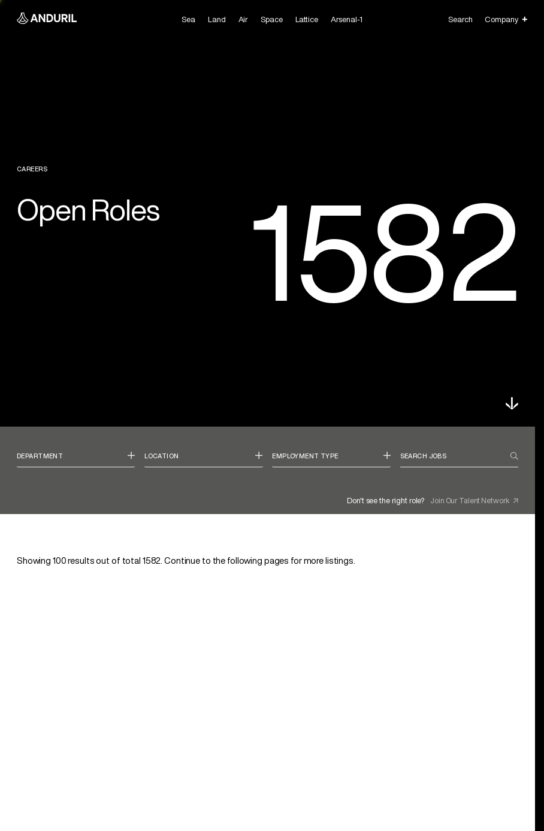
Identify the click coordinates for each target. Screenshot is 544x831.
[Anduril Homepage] (47, 19)
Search (460, 19)
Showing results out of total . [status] (186, 560)
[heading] (76, 459)
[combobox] (76, 459)
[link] (267, 669)
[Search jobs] (455, 456)
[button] (512, 403)
